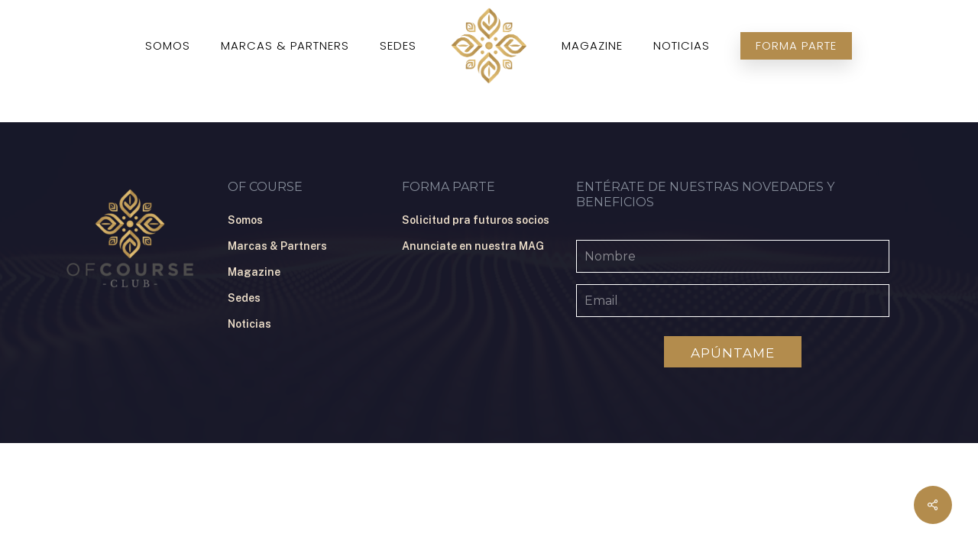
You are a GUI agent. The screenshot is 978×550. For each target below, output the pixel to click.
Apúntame (733, 353)
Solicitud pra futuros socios (475, 220)
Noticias (249, 324)
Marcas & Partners (277, 246)
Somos (245, 220)
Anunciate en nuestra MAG (473, 246)
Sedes (244, 298)
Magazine (254, 272)
